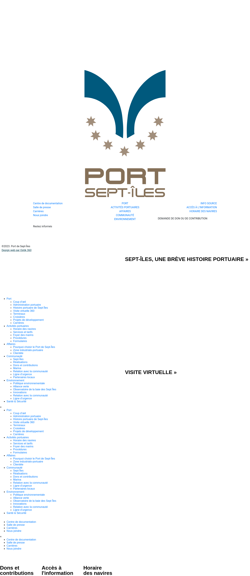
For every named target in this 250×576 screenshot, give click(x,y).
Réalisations (20, 362)
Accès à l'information (57, 570)
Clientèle (18, 353)
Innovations (20, 392)
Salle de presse (16, 524)
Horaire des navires (24, 329)
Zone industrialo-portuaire (28, 350)
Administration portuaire (27, 304)
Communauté (14, 356)
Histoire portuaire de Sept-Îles (30, 307)
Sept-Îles (18, 359)
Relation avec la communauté (30, 371)
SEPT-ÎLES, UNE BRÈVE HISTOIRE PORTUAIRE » (187, 259)
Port (9, 298)
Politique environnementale (29, 383)
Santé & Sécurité (16, 401)
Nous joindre (14, 530)
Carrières (18, 322)
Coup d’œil (19, 301)
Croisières (19, 317)
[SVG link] (62, 277)
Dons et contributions (25, 365)
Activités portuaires (18, 326)
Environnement (15, 380)
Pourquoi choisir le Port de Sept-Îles (34, 347)
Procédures (20, 338)
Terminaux (19, 313)
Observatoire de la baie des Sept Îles (34, 389)
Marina (17, 368)
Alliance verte (21, 386)
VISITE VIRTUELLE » (151, 372)
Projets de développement (28, 319)
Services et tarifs (23, 332)
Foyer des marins (23, 335)
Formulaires (20, 341)
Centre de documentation (21, 521)
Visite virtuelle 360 (23, 310)
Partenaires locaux (24, 377)
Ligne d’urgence (22, 374)
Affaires (11, 344)
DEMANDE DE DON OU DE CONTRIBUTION (182, 218)
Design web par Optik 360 (17, 250)
